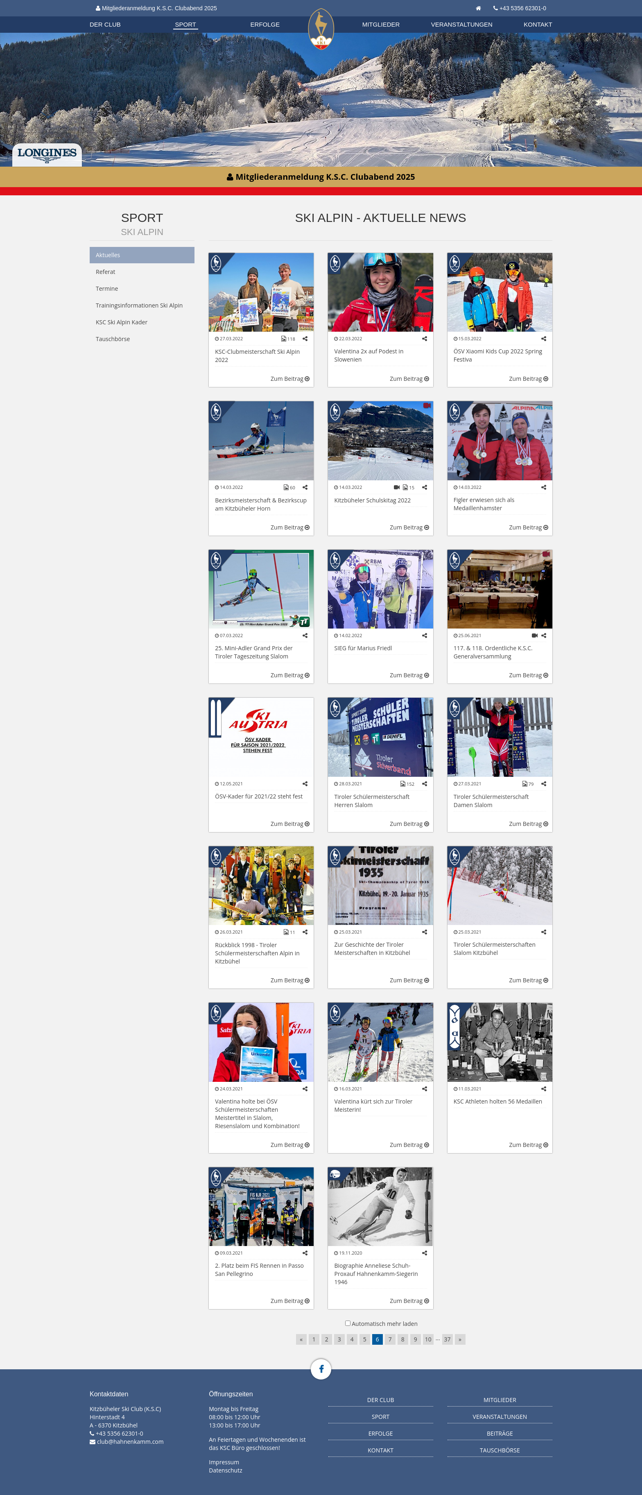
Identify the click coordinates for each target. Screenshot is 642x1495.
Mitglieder (381, 24)
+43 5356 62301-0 (523, 8)
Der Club (105, 24)
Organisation (113, 16)
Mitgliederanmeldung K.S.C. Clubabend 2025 (156, 8)
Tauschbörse (113, 339)
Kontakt (538, 24)
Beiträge (500, 1433)
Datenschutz (225, 1470)
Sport (185, 24)
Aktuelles (108, 255)
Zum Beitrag (290, 378)
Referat (105, 272)
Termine (107, 288)
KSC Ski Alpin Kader (121, 322)
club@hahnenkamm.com (130, 1441)
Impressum (224, 1462)
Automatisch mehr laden (385, 1324)
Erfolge (265, 24)
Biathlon (112, 15)
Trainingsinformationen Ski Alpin (139, 305)
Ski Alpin (142, 232)
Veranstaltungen (462, 24)
